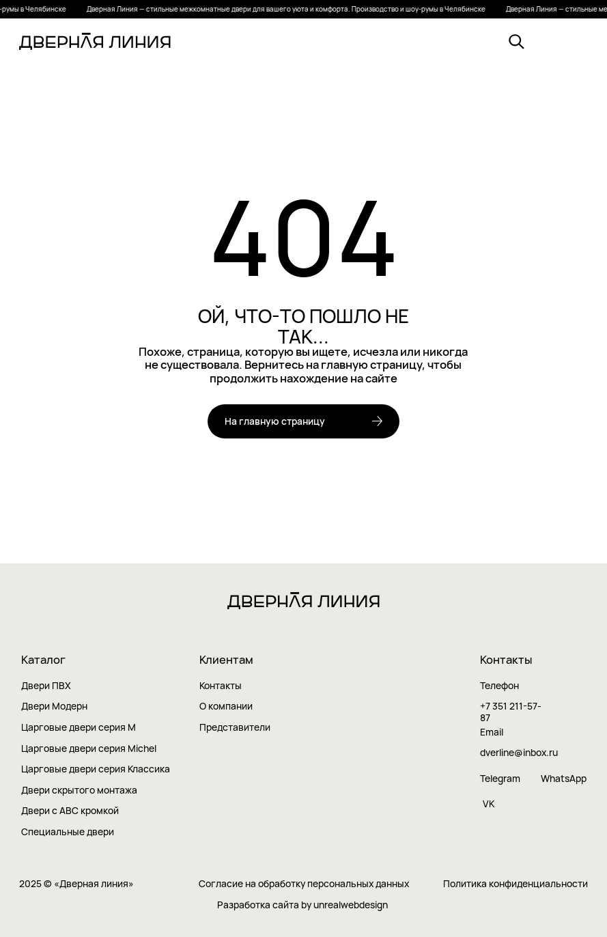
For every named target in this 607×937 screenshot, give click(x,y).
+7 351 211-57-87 (510, 712)
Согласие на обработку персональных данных (304, 884)
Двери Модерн (54, 706)
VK (488, 803)
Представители (234, 727)
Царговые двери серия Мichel (88, 749)
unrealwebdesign (350, 904)
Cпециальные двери (67, 831)
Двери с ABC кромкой (70, 811)
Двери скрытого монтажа (79, 790)
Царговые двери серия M (78, 727)
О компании (226, 706)
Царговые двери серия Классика (95, 769)
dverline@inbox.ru (519, 753)
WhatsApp (564, 779)
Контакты (220, 686)
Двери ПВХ (46, 686)
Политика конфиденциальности (515, 884)
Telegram (500, 779)
